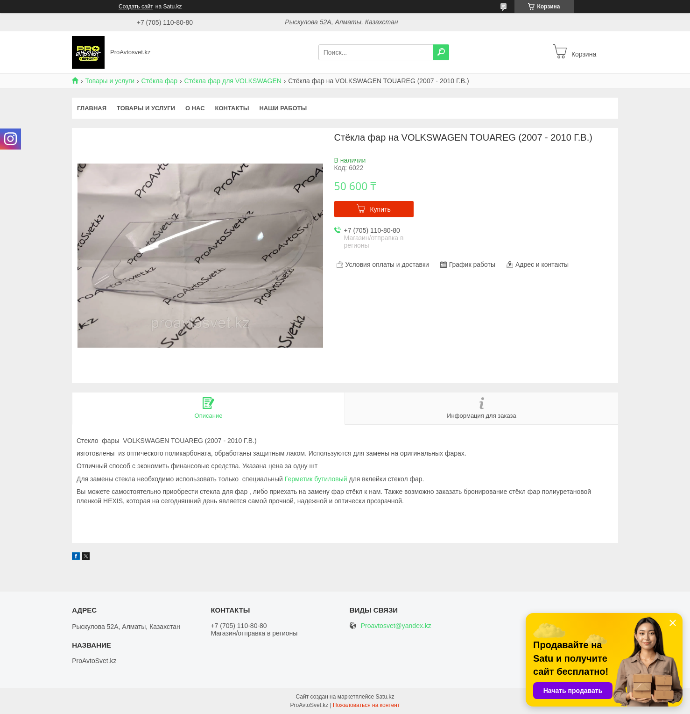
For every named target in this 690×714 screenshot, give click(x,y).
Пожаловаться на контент (366, 705)
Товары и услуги (109, 81)
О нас (195, 108)
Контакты (232, 108)
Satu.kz (384, 696)
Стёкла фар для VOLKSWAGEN (233, 81)
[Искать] (441, 52)
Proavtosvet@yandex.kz (396, 625)
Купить (380, 209)
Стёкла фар (159, 81)
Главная (91, 108)
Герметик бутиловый (316, 479)
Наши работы (283, 108)
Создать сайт (136, 6)
